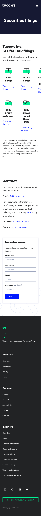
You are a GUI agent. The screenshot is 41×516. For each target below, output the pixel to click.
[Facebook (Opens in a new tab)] (19, 489)
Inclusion (6, 377)
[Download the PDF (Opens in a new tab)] (8, 123)
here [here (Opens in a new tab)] (29, 213)
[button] (37, 6)
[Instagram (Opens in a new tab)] (12, 489)
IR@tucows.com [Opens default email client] (17, 196)
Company (13, 285)
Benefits (6, 400)
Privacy (5, 410)
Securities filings (9, 465)
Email (7, 275)
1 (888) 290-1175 (21, 222)
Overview (6, 361)
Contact (6, 416)
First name (9, 256)
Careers (6, 394)
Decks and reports (10, 449)
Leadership (7, 366)
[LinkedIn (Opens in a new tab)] (5, 489)
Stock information (10, 460)
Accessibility (7, 405)
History (5, 372)
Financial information (11, 444)
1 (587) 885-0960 (20, 227)
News (5, 438)
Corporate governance (12, 475)
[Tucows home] (9, 6)
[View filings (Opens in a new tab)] (8, 88)
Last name (9, 266)
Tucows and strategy (11, 470)
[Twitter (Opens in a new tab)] (27, 489)
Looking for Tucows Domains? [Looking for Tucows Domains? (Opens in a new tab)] (20, 500)
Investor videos (9, 454)
